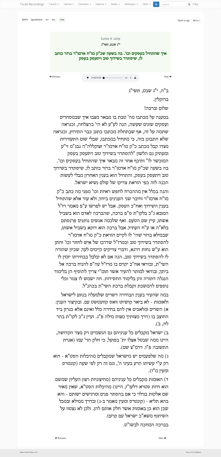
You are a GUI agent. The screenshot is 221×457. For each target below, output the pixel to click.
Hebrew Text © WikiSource (193, 452)
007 (47, 20)
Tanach (54, 4)
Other (147, 4)
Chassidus (84, 4)
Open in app (184, 21)
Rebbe (115, 4)
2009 (62, 20)
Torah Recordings (32, 4)
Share (196, 21)
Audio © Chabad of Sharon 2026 (28, 452)
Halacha (101, 4)
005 (53, 20)
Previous (54, 76)
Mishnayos (131, 4)
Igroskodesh (36, 20)
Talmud (69, 4)
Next (168, 76)
